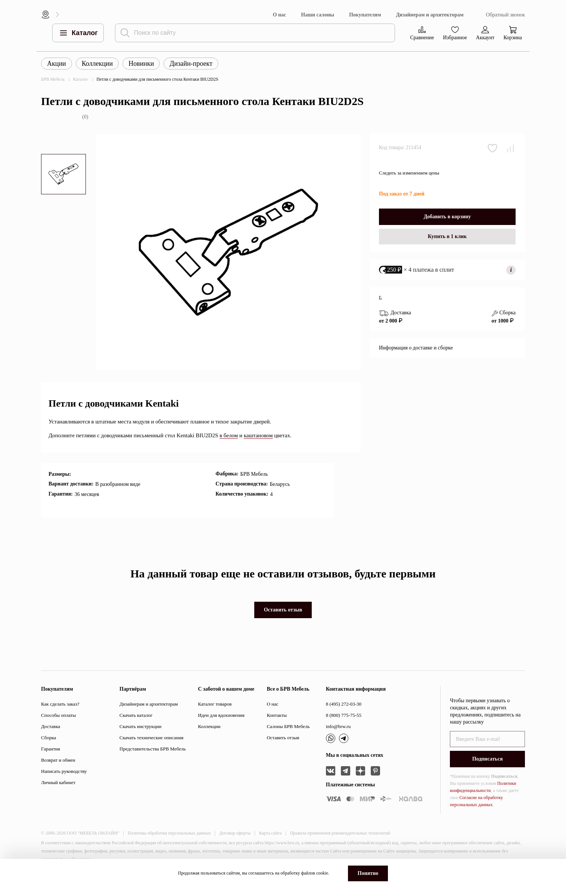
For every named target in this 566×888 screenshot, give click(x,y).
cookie (322, 873)
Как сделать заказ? (60, 704)
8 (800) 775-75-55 (343, 715)
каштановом (258, 435)
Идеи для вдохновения (221, 715)
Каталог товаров (214, 704)
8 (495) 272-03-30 (343, 704)
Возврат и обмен (58, 760)
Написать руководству (64, 771)
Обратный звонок (505, 15)
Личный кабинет (58, 782)
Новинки (141, 63)
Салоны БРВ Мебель (288, 726)
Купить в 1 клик (447, 243)
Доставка (50, 726)
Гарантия (50, 749)
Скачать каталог (135, 715)
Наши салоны (317, 15)
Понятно (368, 873)
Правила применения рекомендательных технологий (340, 833)
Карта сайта (270, 833)
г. (380, 303)
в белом (229, 435)
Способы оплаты (58, 715)
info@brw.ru (338, 726)
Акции (56, 63)
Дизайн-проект (191, 63)
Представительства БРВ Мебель (152, 749)
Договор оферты (235, 833)
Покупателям (365, 15)
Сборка (48, 737)
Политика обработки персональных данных (169, 833)
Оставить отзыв (283, 610)
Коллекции (97, 63)
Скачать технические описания (151, 737)
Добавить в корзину (447, 223)
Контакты (277, 715)
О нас (279, 15)
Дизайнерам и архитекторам (429, 15)
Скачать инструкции (140, 726)
